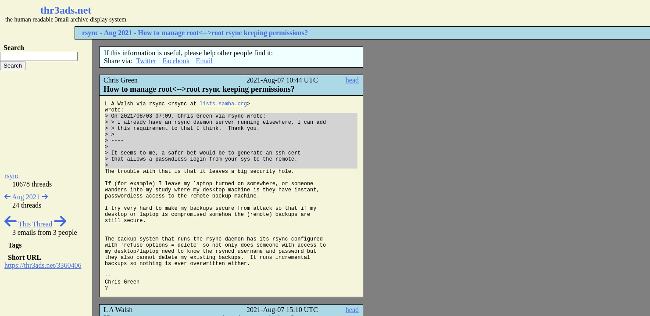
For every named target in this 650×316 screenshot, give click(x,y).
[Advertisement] (261, 13)
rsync (90, 32)
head (352, 80)
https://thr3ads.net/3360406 (43, 265)
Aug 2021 (118, 32)
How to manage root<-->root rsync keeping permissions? (223, 32)
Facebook (175, 61)
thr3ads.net (66, 10)
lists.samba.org (223, 104)
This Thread (35, 224)
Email (204, 61)
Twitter (146, 61)
